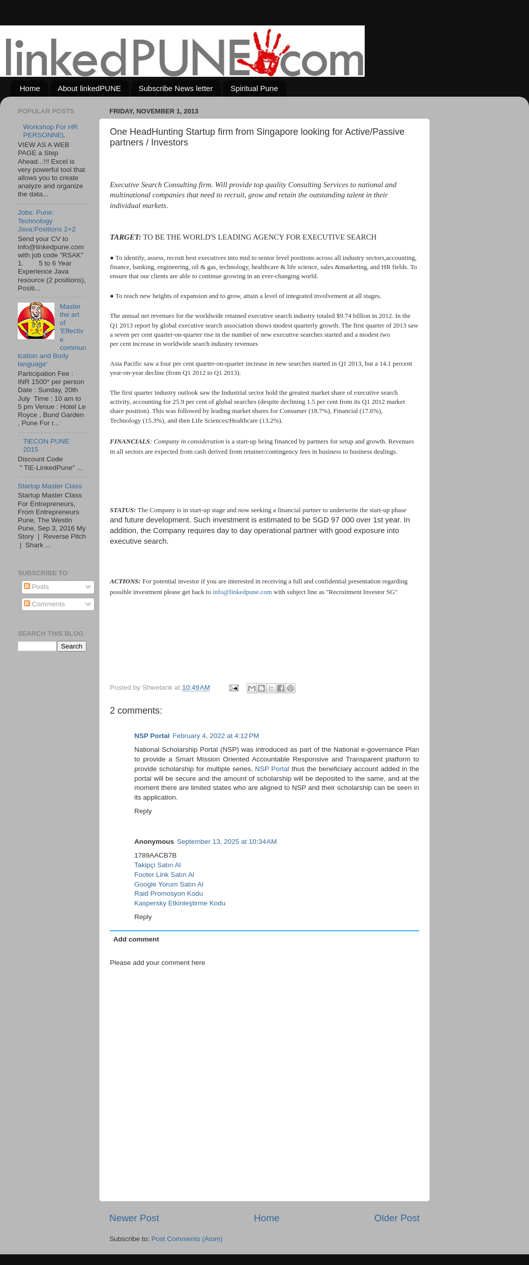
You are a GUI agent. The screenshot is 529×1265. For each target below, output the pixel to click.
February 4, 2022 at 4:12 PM (216, 736)
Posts (36, 587)
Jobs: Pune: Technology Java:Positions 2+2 (47, 220)
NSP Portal (152, 736)
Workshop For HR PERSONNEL (50, 131)
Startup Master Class (50, 486)
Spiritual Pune (254, 88)
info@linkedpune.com (242, 592)
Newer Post (134, 1218)
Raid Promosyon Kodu (168, 893)
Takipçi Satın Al (157, 865)
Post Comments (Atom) (187, 1239)
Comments (44, 604)
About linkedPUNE (89, 88)
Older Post (397, 1218)
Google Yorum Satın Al (168, 884)
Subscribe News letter (176, 88)
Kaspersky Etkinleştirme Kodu (179, 903)
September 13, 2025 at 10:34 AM (227, 841)
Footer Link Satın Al (164, 874)
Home (30, 88)
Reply (143, 811)
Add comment (136, 939)
